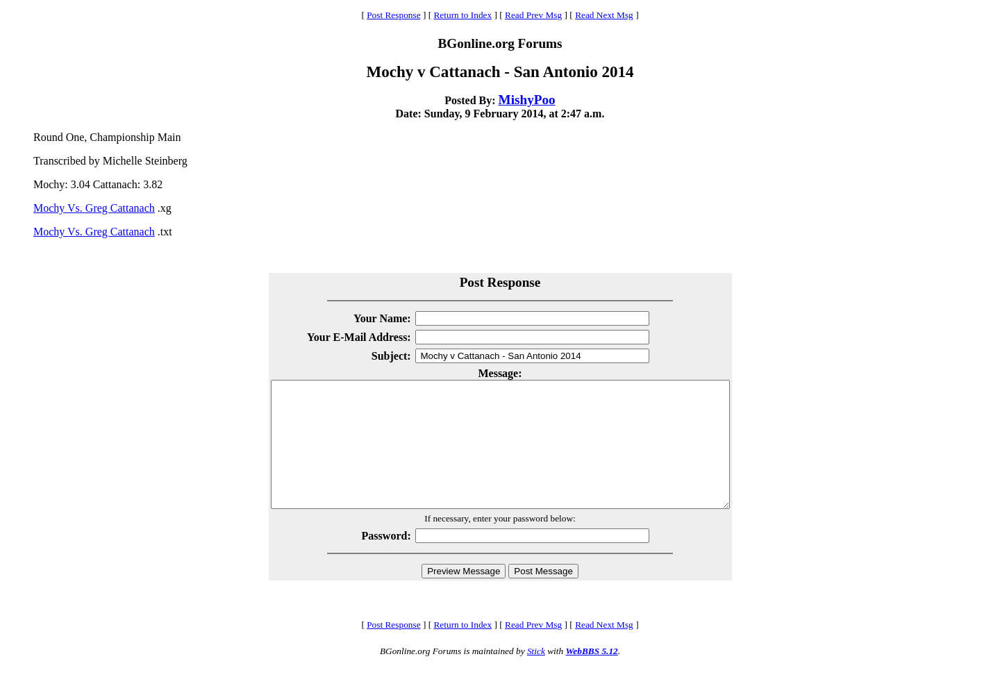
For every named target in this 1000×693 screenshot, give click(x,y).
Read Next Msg (604, 15)
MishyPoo (527, 99)
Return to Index (462, 15)
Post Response (393, 15)
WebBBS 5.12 (591, 676)
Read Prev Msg (533, 15)
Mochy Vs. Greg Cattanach (94, 208)
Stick (536, 676)
